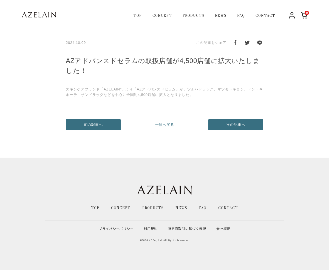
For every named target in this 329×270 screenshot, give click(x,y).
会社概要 (223, 228)
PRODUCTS (193, 15)
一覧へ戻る (164, 125)
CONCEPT (162, 15)
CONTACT (265, 15)
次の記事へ (235, 125)
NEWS (221, 15)
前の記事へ (93, 125)
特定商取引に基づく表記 (187, 228)
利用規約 (151, 228)
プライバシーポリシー (116, 228)
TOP (138, 15)
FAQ (241, 15)
